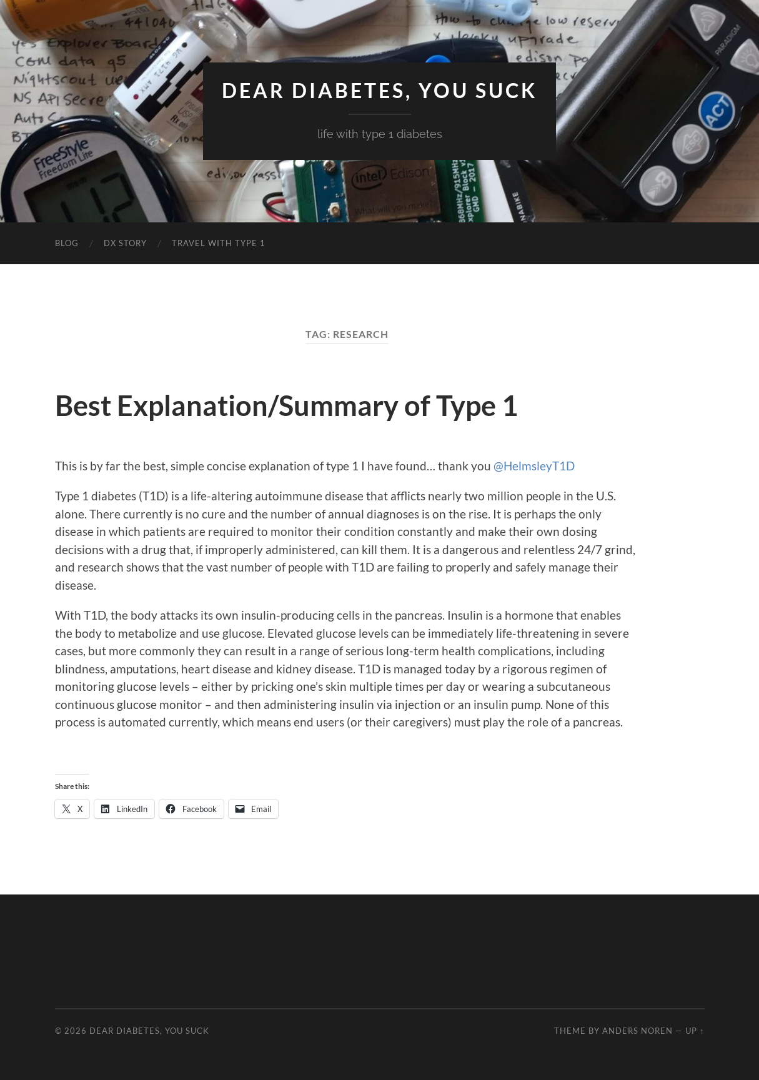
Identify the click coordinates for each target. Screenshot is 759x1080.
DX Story (125, 243)
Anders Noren (637, 1031)
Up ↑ (694, 1031)
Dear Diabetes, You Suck (379, 90)
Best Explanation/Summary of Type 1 (286, 405)
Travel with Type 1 (218, 243)
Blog (67, 243)
